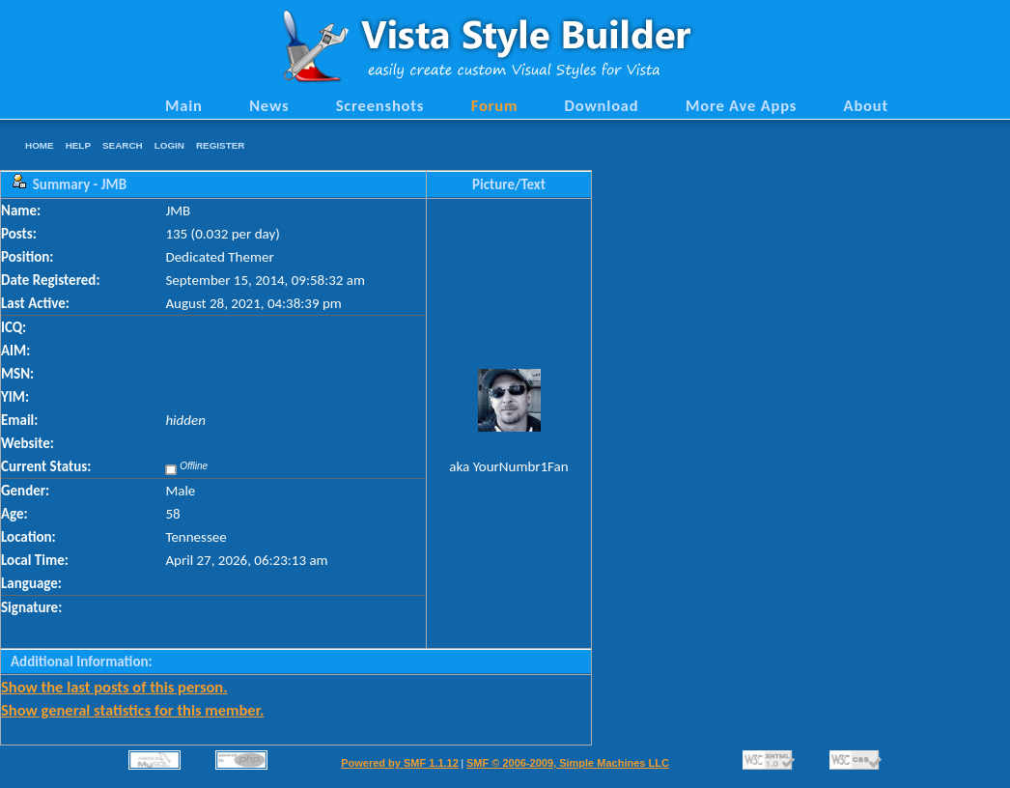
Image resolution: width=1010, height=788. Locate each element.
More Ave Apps (741, 105)
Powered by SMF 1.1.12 (400, 763)
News (269, 105)
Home (39, 145)
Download (602, 105)
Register (220, 145)
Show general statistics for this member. (132, 709)
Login (169, 145)
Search (122, 145)
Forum (495, 105)
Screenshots (380, 105)
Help (78, 145)
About (866, 105)
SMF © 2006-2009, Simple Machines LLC (567, 763)
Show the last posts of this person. (114, 686)
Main (184, 105)
